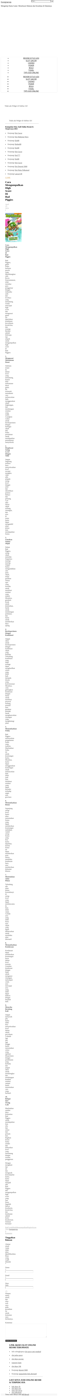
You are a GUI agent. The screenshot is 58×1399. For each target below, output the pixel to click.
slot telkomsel (16, 1395)
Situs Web (7, 1284)
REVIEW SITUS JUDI (31, 58)
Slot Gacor (18, 133)
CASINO (31, 63)
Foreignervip (6, 2)
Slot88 (17, 140)
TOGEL (31, 70)
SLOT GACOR (31, 60)
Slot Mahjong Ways (21, 137)
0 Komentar (8, 1232)
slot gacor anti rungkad (33, 1354)
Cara (9, 1227)
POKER (31, 65)
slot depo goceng (17, 1362)
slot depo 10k (16, 1369)
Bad (6, 1227)
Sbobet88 (18, 144)
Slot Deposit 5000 (21, 166)
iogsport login (16, 1365)
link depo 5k (16, 1389)
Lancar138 (18, 174)
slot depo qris (16, 1391)
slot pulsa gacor (17, 1358)
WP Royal (25, 1397)
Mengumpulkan (21, 1227)
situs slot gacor (17, 1393)
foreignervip (13, 1229)
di (12, 1227)
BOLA (31, 68)
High (14, 1227)
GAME (7, 177)
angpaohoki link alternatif (28, 1376)
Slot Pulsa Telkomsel (22, 170)
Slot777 (17, 155)
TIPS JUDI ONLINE (31, 72)
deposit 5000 (23, 1373)
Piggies (29, 1227)
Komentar (8, 1323)
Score (34, 1227)
